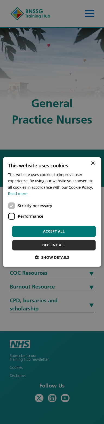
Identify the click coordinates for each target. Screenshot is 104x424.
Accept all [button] (54, 231)
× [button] (92, 163)
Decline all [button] (53, 245)
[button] (52, 257)
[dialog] (52, 212)
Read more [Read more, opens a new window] (17, 193)
